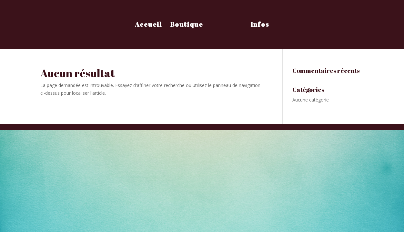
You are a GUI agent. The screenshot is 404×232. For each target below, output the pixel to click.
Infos (259, 25)
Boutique (186, 25)
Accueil (148, 25)
